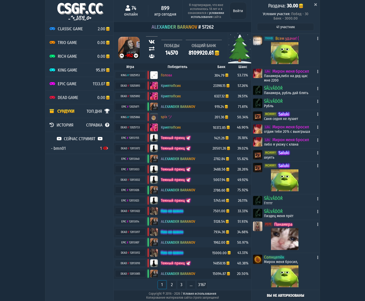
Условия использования (199, 294)
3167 (202, 284)
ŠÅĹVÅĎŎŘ (273, 88)
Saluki (283, 114)
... (191, 284)
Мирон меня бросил (290, 71)
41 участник (285, 27)
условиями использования (207, 15)
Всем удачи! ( (287, 38)
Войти (238, 11)
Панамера (283, 224)
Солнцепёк (274, 257)
